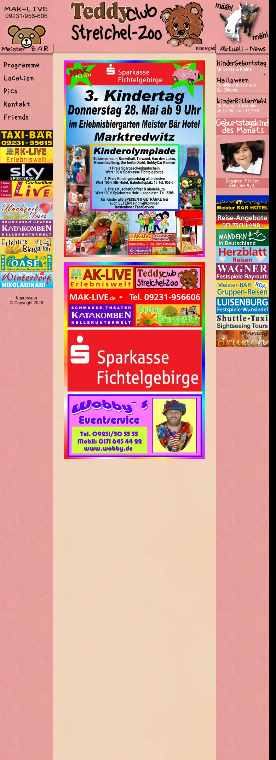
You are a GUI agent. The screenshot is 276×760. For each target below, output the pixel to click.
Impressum (26, 297)
